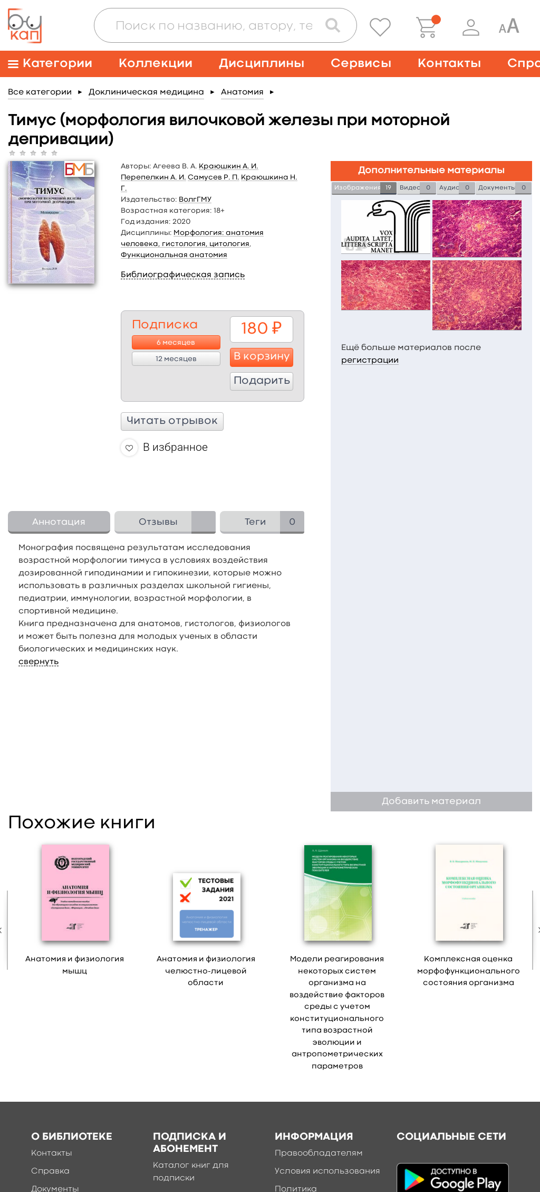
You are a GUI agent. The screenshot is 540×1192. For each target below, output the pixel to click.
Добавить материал (431, 802)
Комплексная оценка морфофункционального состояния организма (468, 971)
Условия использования (327, 1171)
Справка (50, 1171)
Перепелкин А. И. (153, 177)
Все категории (40, 92)
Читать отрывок (172, 421)
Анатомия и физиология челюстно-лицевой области (206, 971)
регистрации (370, 360)
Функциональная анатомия (174, 255)
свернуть (38, 662)
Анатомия (242, 92)
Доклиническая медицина (146, 92)
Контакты (449, 63)
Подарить (262, 381)
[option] (74, 911)
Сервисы (361, 63)
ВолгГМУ (195, 199)
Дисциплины (261, 63)
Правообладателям (319, 1153)
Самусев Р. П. (213, 177)
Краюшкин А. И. (228, 166)
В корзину (262, 357)
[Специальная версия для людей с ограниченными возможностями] (508, 27)
